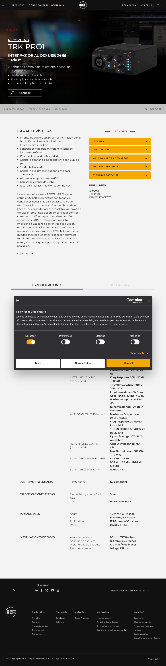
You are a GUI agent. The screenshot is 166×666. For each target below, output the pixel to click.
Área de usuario (104, 617)
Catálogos (60, 617)
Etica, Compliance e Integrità (147, 637)
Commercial (38, 629)
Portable (36, 617)
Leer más (22, 254)
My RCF (144, 5)
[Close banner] (149, 300)
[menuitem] (39, 5)
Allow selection (83, 363)
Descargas (61, 109)
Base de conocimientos (108, 625)
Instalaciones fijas (40, 625)
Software (60, 621)
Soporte (25, 93)
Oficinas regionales (142, 621)
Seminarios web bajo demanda (111, 629)
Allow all (128, 363)
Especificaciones (39, 109)
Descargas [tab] (119, 284)
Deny (38, 363)
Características (14, 109)
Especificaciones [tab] (47, 284)
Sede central (139, 617)
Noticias (137, 629)
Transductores (38, 633)
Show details (137, 353)
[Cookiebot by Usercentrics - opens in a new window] (128, 300)
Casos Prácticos (81, 617)
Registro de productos (107, 621)
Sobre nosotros (141, 633)
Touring (35, 621)
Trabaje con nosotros (143, 625)
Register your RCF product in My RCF (129, 590)
